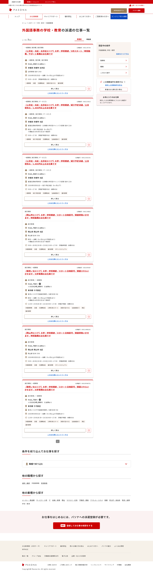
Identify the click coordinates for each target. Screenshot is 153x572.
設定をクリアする (122, 54)
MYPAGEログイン (119, 10)
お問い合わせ (52, 565)
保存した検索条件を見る (113, 85)
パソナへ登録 (136, 10)
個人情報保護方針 (81, 565)
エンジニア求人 (50, 2)
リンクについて (96, 565)
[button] (112, 81)
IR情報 (119, 565)
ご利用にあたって (66, 565)
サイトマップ (109, 565)
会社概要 (128, 565)
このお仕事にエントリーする (57, 93)
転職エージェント (33, 2)
